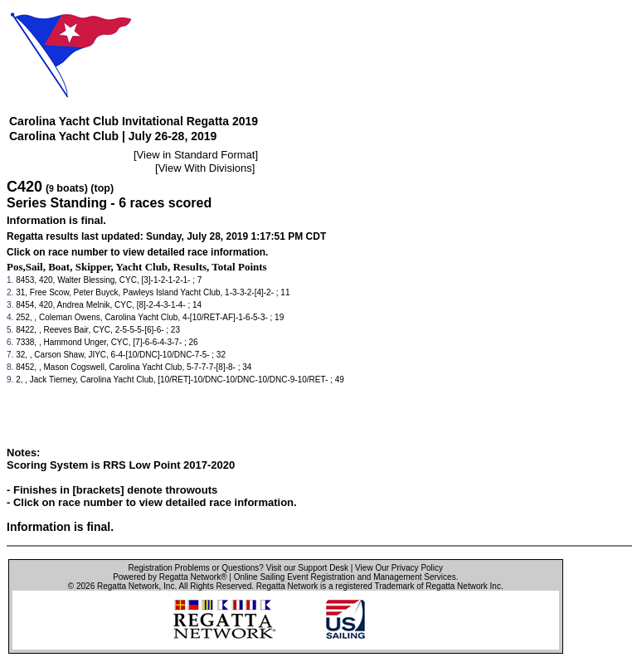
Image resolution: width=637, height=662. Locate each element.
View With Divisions (205, 168)
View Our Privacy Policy (399, 567)
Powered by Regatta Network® (169, 577)
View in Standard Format (196, 154)
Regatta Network (127, 586)
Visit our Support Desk (307, 567)
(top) (102, 188)
